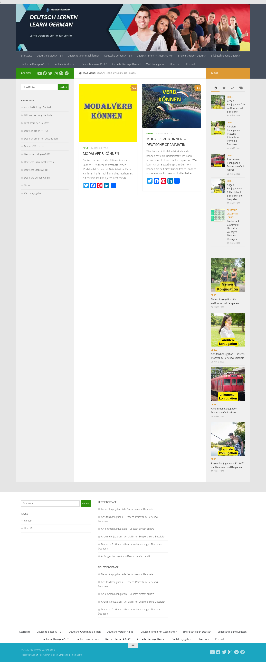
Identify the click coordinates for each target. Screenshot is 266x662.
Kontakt (190, 64)
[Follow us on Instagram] (56, 73)
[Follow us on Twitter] (50, 73)
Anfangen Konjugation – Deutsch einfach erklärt (126, 556)
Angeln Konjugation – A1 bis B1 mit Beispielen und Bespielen (235, 192)
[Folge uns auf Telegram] (66, 73)
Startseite (26, 55)
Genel (86, 148)
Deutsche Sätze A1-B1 (50, 55)
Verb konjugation (155, 64)
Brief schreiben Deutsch (36, 123)
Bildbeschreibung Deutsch (225, 55)
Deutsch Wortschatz (65, 64)
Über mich (175, 64)
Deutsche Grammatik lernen (84, 55)
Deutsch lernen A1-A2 (94, 64)
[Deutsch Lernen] (39, 73)
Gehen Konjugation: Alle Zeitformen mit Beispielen (127, 509)
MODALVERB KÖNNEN (101, 154)
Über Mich (29, 528)
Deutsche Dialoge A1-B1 (35, 64)
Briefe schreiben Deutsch (192, 55)
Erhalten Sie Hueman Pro (70, 655)
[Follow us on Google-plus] (61, 73)
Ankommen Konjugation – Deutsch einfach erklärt (127, 528)
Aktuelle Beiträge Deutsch (126, 64)
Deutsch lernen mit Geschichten (155, 55)
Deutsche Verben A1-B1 (118, 55)
